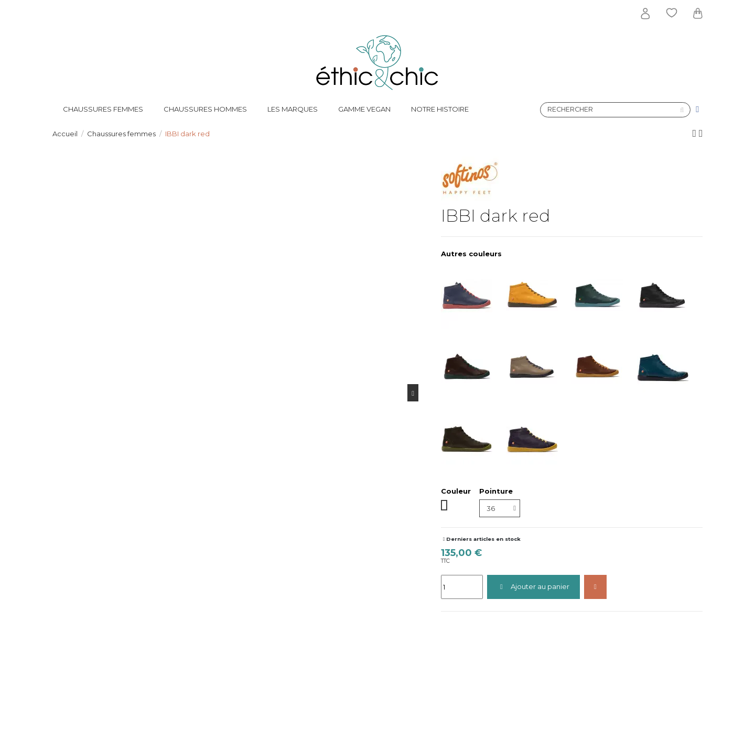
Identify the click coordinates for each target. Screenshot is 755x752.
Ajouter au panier (533, 586)
